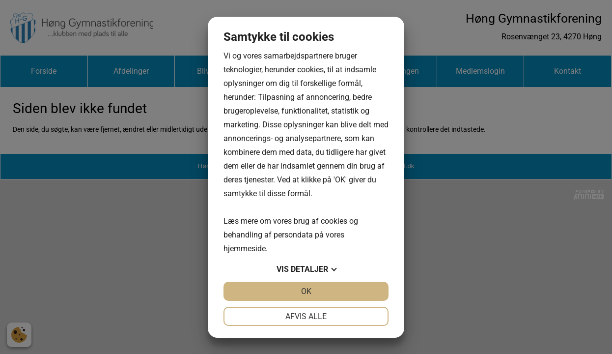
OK (306, 291)
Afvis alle (306, 316)
